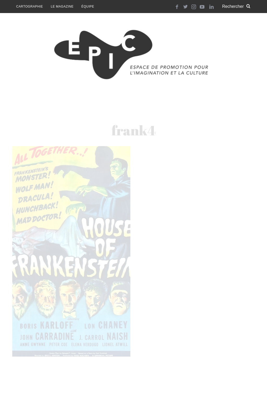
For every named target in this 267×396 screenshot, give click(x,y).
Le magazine (62, 6)
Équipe (87, 6)
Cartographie (29, 6)
